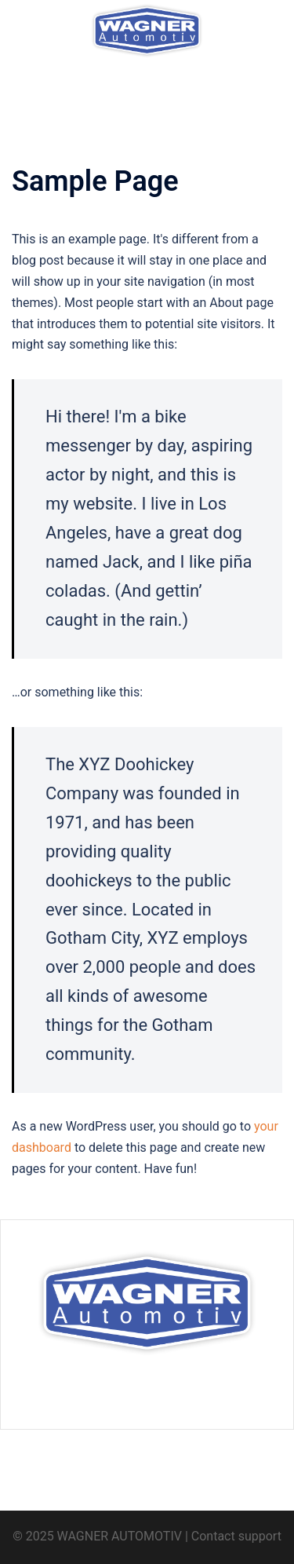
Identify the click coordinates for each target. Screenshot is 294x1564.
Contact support (236, 1536)
